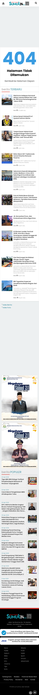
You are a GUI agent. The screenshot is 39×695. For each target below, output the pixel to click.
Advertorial (25, 661)
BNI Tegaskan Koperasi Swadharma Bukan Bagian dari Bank (25, 283)
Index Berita (7, 305)
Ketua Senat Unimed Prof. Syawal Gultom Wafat (23, 117)
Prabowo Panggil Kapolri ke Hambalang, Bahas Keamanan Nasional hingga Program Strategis (13, 597)
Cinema (7, 664)
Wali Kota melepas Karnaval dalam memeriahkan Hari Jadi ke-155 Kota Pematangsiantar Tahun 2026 (25, 98)
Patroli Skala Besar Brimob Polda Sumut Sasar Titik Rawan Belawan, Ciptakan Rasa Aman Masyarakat (25, 198)
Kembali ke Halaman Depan (19, 81)
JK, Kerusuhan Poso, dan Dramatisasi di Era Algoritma (24, 217)
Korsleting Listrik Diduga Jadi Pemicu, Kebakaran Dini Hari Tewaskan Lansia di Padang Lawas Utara (13, 584)
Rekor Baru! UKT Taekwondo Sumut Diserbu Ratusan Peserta (24, 156)
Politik (6, 651)
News (6, 648)
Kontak (32, 680)
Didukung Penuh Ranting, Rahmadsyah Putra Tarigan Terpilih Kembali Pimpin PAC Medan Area (12, 533)
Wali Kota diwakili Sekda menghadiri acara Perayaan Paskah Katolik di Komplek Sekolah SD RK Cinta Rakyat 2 (13, 571)
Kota (5, 658)
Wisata (23, 648)
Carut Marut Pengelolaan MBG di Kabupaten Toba (13, 493)
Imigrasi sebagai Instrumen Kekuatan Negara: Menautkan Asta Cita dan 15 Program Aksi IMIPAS (13, 546)
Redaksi (16, 677)
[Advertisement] (19, 26)
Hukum (6, 653)
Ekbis (14, 298)
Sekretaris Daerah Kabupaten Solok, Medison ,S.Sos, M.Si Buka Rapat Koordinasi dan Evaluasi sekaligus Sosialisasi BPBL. (24, 175)
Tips (5, 666)
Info (5, 661)
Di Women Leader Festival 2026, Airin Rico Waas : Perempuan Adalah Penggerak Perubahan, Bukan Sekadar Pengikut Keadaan (25, 235)
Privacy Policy (8, 680)
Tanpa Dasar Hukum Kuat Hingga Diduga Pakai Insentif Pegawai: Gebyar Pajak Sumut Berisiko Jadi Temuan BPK (24, 134)
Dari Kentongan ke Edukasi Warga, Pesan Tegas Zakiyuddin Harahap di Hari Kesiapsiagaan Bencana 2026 (24, 260)
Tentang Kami (7, 677)
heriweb (26, 687)
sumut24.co (17, 687)
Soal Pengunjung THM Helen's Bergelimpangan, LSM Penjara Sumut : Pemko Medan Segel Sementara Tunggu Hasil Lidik (13, 558)
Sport (23, 656)
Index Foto (7, 308)
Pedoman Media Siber (29, 677)
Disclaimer (19, 680)
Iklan (26, 680)
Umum (23, 658)
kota (14, 110)
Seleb (23, 653)
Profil (22, 651)
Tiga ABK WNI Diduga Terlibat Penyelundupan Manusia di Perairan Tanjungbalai (13, 481)
